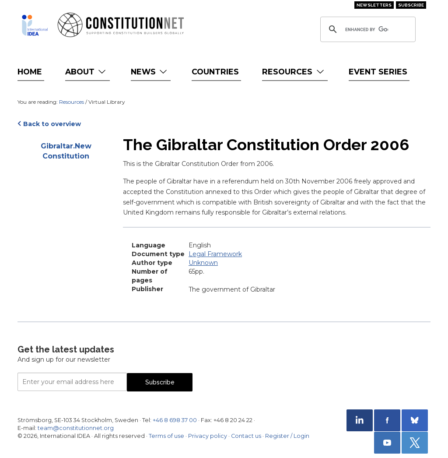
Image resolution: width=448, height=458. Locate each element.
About (86, 71)
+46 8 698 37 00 (175, 420)
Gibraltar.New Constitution (66, 151)
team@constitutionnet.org (76, 428)
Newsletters (374, 5)
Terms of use (166, 436)
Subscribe (411, 5)
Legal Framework (215, 254)
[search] (366, 29)
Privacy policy (207, 436)
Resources (294, 71)
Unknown (203, 263)
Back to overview (52, 124)
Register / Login (287, 436)
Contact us (246, 436)
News (150, 71)
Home (30, 71)
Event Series (378, 71)
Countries (215, 71)
